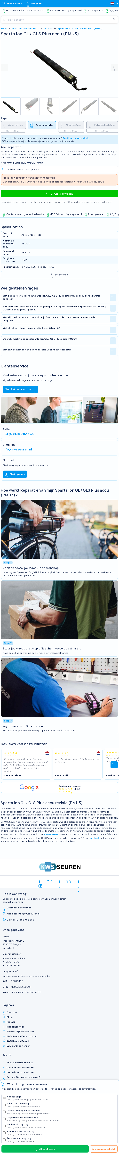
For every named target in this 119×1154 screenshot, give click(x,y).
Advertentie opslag (61, 1105)
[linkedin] (40, 881)
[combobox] (113, 3)
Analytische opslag (61, 1126)
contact (94, 838)
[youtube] (78, 881)
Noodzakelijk (61, 1098)
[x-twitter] (69, 881)
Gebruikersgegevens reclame (61, 1112)
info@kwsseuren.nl (17, 449)
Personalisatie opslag (61, 1140)
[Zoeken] (56, 19)
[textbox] (112, 3)
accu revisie (51, 833)
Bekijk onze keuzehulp (76, 138)
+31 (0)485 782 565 (18, 434)
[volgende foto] (114, 67)
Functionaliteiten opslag (61, 1133)
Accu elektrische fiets (25, 28)
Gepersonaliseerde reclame (61, 1119)
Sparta (48, 28)
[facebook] (50, 881)
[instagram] (59, 881)
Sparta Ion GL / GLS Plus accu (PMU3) (80, 28)
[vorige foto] (4, 67)
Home (4, 28)
